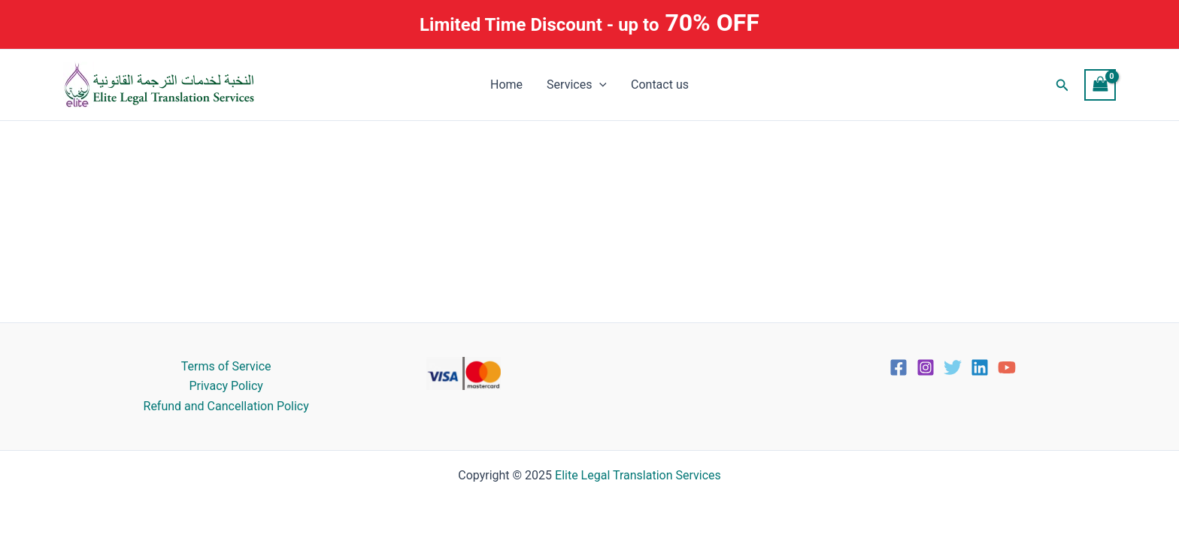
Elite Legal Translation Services (638, 475)
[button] (1062, 85)
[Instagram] (926, 367)
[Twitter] (953, 367)
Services (577, 85)
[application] (599, 85)
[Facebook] (899, 367)
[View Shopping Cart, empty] (1100, 84)
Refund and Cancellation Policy (226, 406)
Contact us (660, 84)
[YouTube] (1007, 367)
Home (506, 84)
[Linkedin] (980, 367)
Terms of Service (226, 366)
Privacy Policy (226, 386)
